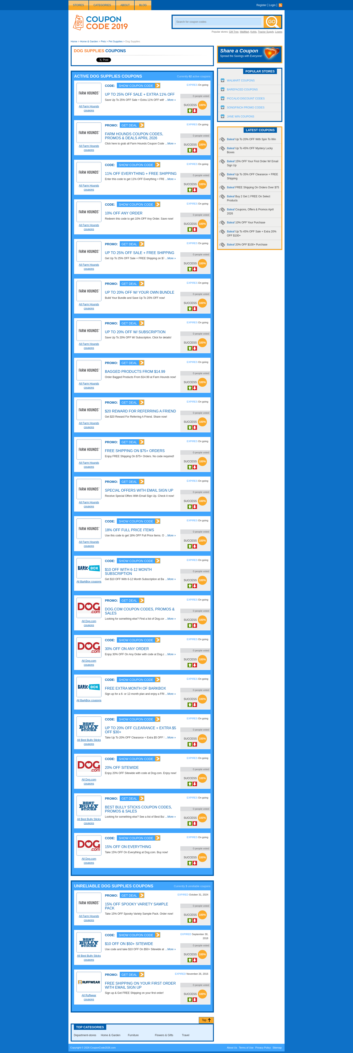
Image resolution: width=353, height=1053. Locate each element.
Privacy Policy (263, 1047)
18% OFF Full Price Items (129, 530)
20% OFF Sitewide (122, 768)
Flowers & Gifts (164, 1035)
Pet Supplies (115, 41)
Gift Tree (233, 31)
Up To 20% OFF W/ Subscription (135, 332)
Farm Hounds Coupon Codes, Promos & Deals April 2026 (134, 136)
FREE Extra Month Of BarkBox (135, 688)
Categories (102, 5)
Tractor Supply (266, 31)
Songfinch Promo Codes (246, 107)
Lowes (278, 31)
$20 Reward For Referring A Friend (140, 411)
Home (74, 41)
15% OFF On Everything (128, 847)
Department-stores (85, 1035)
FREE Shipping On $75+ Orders (135, 451)
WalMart (244, 31)
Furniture (133, 1035)
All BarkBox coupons (89, 581)
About (125, 5)
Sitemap (277, 1047)
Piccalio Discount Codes (246, 98)
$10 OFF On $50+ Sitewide (129, 944)
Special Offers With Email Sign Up (139, 490)
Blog (143, 5)
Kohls (253, 31)
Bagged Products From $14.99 (135, 372)
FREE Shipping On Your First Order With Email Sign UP (140, 985)
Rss (282, 5)
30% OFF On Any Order (127, 649)
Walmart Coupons (241, 80)
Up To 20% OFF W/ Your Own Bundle (139, 292)
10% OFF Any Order (124, 213)
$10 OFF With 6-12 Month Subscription (128, 572)
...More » (170, 99)
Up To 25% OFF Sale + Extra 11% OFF (140, 94)
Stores (78, 5)
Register (261, 5)
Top (204, 1020)
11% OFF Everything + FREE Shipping (140, 174)
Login (272, 5)
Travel (185, 1035)
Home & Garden (89, 41)
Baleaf (251, 139)
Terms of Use (246, 1047)
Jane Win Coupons (240, 116)
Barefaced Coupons (242, 89)
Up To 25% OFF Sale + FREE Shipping (139, 253)
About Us (232, 1047)
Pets (103, 41)
